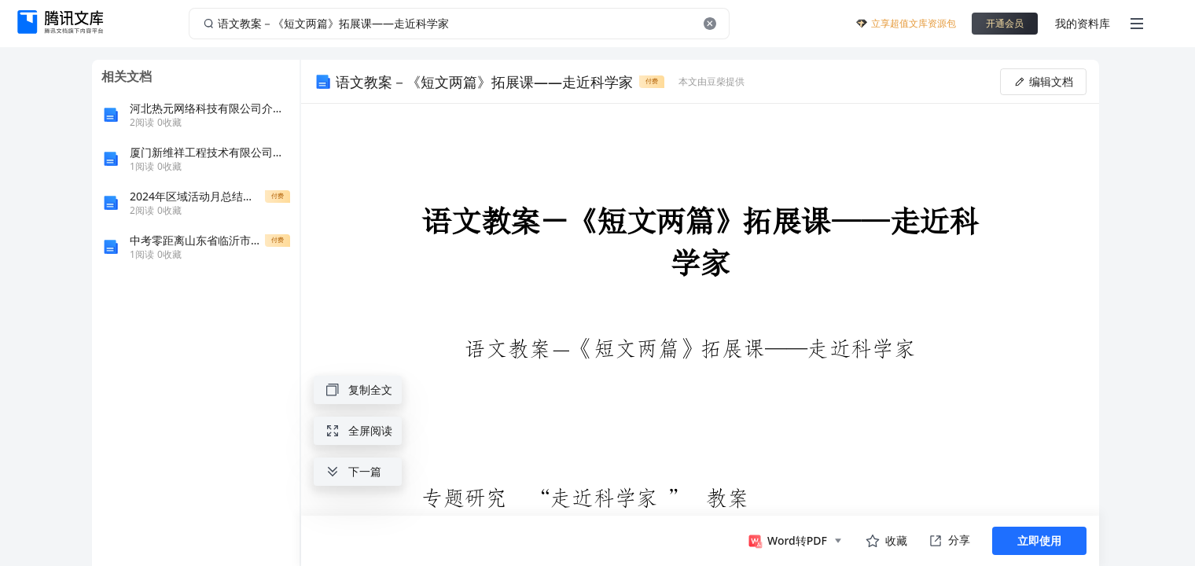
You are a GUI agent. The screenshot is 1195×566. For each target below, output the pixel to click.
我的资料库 (1082, 23)
